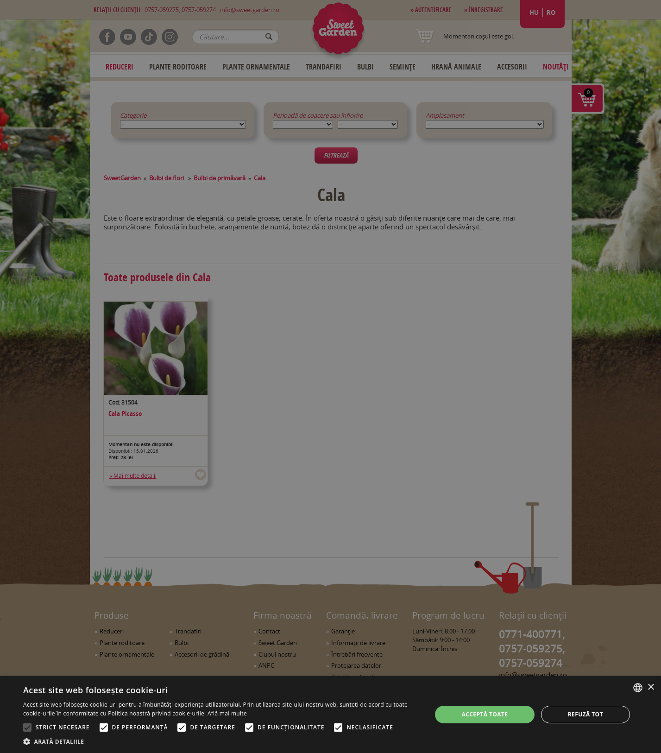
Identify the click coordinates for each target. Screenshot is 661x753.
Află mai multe (227, 713)
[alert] (330, 376)
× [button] (650, 687)
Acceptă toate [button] (485, 714)
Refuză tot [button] (585, 714)
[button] (221, 741)
